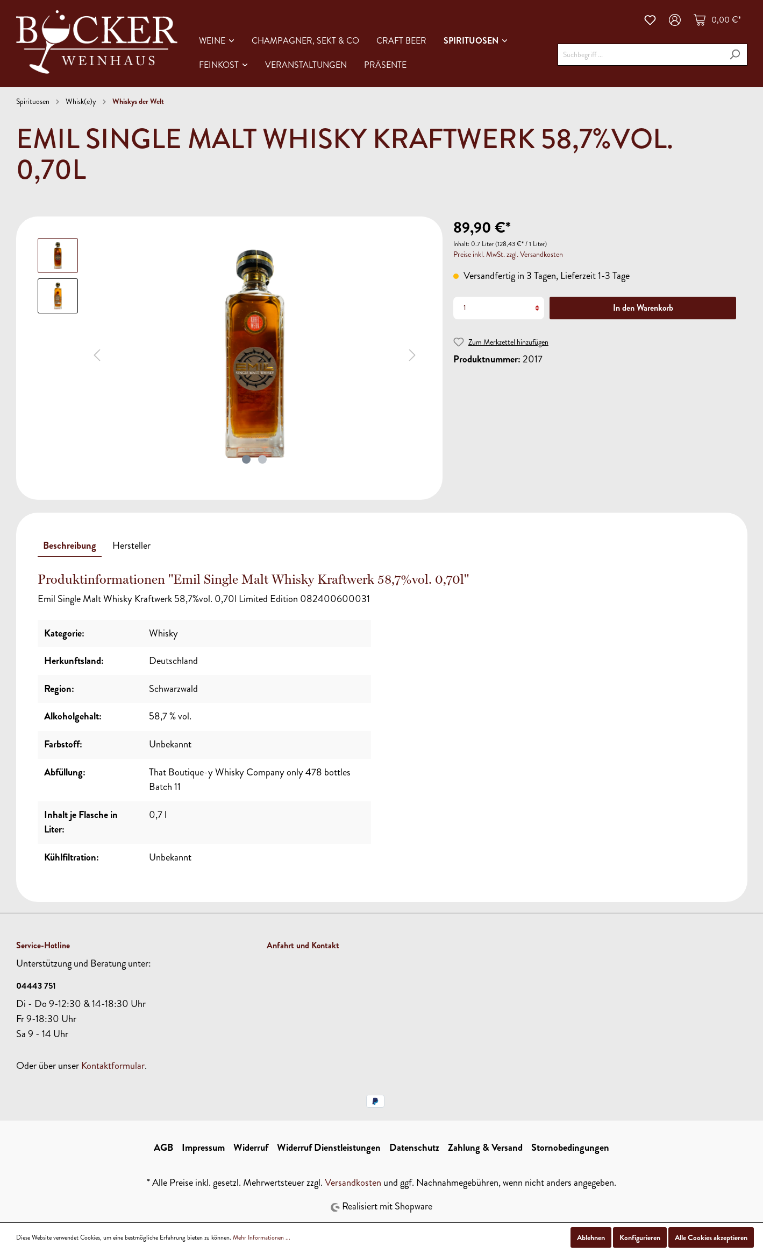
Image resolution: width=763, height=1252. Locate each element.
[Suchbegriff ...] (640, 55)
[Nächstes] (412, 353)
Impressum (203, 1148)
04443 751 (36, 986)
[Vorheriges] (97, 353)
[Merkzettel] (650, 20)
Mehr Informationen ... (261, 1237)
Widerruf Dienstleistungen (329, 1148)
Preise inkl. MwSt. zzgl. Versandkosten (508, 254)
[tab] (70, 545)
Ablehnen (591, 1237)
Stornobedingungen (570, 1148)
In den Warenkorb (643, 308)
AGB (163, 1148)
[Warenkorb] (717, 20)
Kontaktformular (113, 1066)
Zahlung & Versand (485, 1148)
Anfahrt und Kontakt (303, 945)
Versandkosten (353, 1183)
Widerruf (250, 1148)
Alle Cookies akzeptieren (711, 1237)
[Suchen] (734, 55)
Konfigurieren (639, 1237)
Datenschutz (414, 1148)
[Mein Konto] (674, 20)
